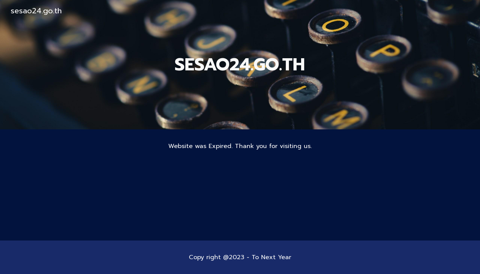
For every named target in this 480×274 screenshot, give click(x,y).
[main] (240, 65)
